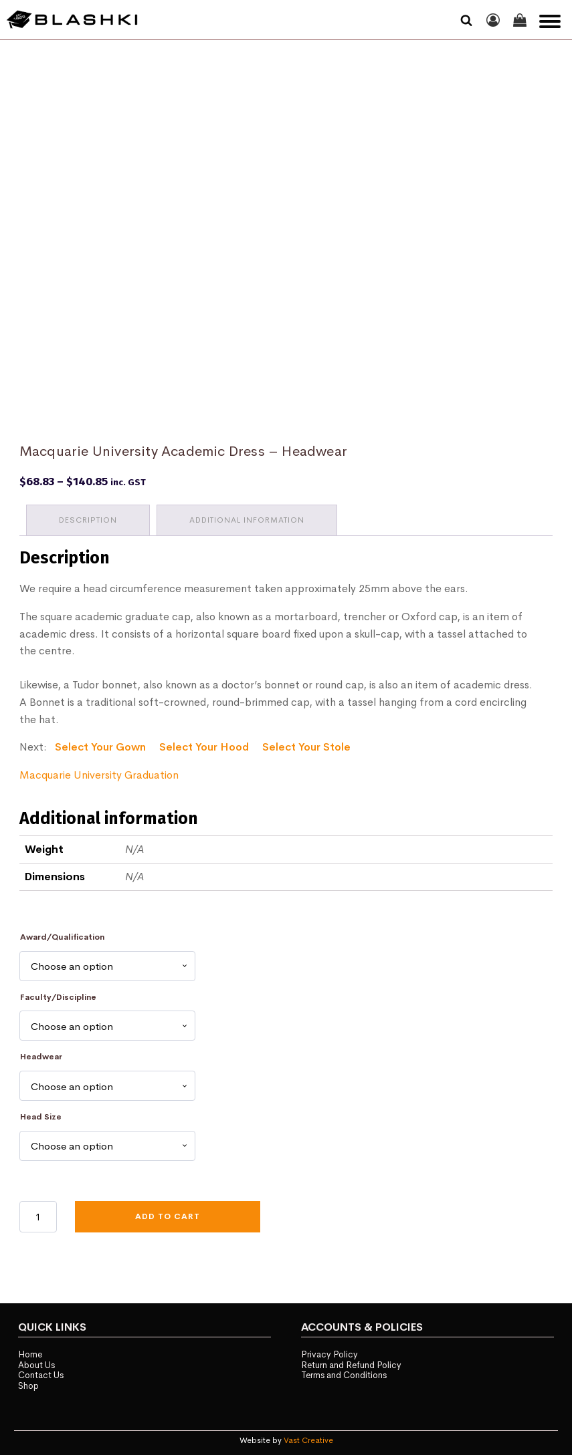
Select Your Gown (100, 747)
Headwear (41, 1056)
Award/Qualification (62, 937)
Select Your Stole (306, 747)
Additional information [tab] (246, 520)
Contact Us (41, 1375)
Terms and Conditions (344, 1375)
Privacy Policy (329, 1354)
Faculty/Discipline (58, 997)
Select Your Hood (204, 747)
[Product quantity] (38, 1216)
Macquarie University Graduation (99, 775)
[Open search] (466, 20)
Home (30, 1354)
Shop (28, 1386)
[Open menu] (550, 21)
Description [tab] (88, 520)
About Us (36, 1365)
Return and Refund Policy (351, 1365)
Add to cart (167, 1216)
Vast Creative (308, 1440)
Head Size (41, 1116)
